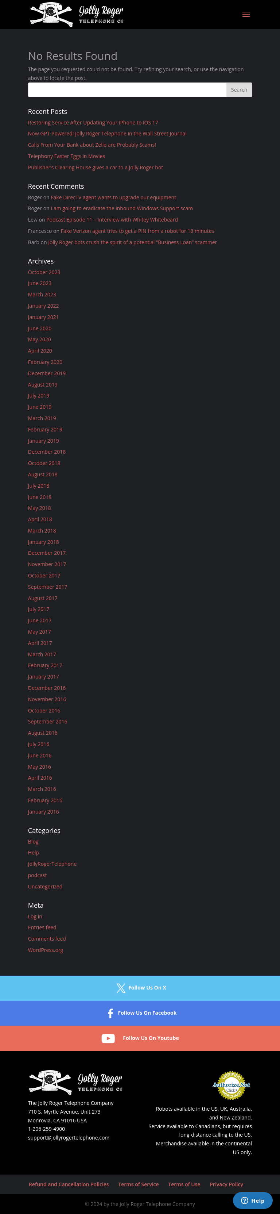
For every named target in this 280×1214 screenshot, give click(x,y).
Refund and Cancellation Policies (69, 1184)
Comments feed (47, 938)
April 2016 (40, 777)
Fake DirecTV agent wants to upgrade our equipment (113, 197)
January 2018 (43, 541)
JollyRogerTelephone (52, 863)
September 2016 (47, 721)
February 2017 (45, 665)
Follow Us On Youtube (140, 1038)
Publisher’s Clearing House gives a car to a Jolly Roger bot (95, 167)
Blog (33, 841)
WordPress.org (45, 949)
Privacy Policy (226, 1184)
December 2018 (47, 451)
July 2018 (39, 485)
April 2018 (40, 519)
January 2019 (43, 440)
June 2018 (39, 496)
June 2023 (39, 283)
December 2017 (47, 552)
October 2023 (44, 272)
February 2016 (45, 800)
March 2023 (42, 294)
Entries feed (42, 927)
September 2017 (47, 586)
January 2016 (43, 811)
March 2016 (42, 788)
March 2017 (42, 654)
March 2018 (42, 530)
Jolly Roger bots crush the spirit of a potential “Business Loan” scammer (132, 242)
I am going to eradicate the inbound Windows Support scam (122, 208)
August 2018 (43, 474)
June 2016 (39, 755)
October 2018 (44, 463)
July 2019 (39, 395)
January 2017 (43, 676)
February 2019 (45, 429)
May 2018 (39, 507)
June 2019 (39, 406)
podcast (37, 875)
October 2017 (44, 575)
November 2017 (47, 564)
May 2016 (39, 766)
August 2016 (43, 732)
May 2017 (39, 631)
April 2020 (40, 350)
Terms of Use (184, 1184)
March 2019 (42, 418)
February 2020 (45, 361)
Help (33, 852)
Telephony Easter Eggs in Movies (66, 156)
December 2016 (47, 687)
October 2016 (44, 710)
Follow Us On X (140, 988)
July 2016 (39, 744)
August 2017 (43, 598)
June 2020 (39, 328)
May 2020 (39, 339)
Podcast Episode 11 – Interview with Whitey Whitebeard (112, 219)
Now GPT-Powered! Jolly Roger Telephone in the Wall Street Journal (107, 133)
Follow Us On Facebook (140, 1013)
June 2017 (39, 620)
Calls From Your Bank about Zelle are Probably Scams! (92, 144)
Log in (35, 916)
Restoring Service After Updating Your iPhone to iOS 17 (93, 122)
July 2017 (39, 609)
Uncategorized (45, 886)
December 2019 (47, 373)
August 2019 (43, 384)
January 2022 (43, 305)
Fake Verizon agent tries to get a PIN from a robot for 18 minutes (137, 230)
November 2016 (47, 699)
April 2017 (40, 642)
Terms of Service (138, 1184)
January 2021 (43, 317)
